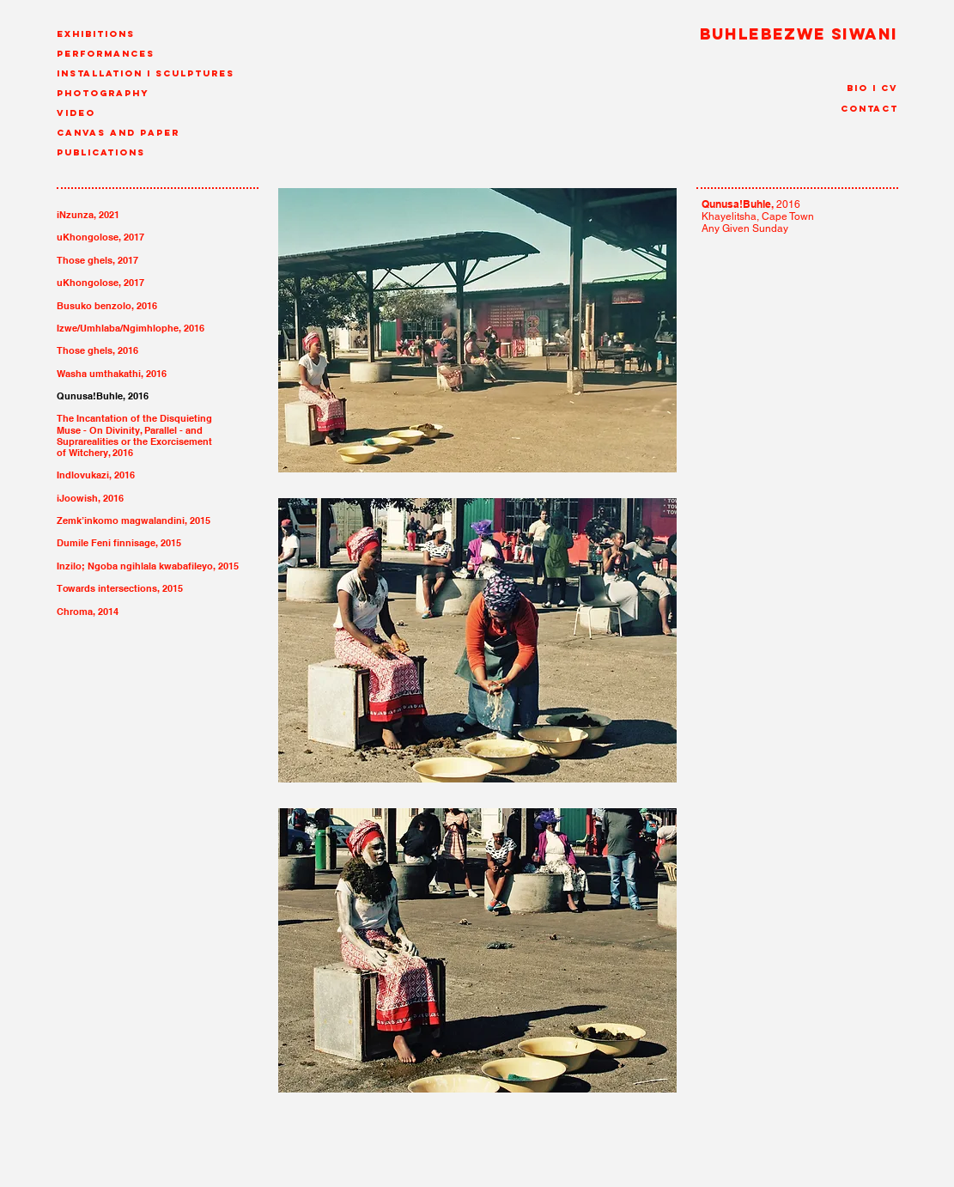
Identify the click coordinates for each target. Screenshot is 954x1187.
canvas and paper (118, 132)
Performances (106, 53)
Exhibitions (96, 34)
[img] (477, 332)
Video (76, 113)
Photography (103, 93)
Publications (101, 152)
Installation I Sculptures (145, 73)
